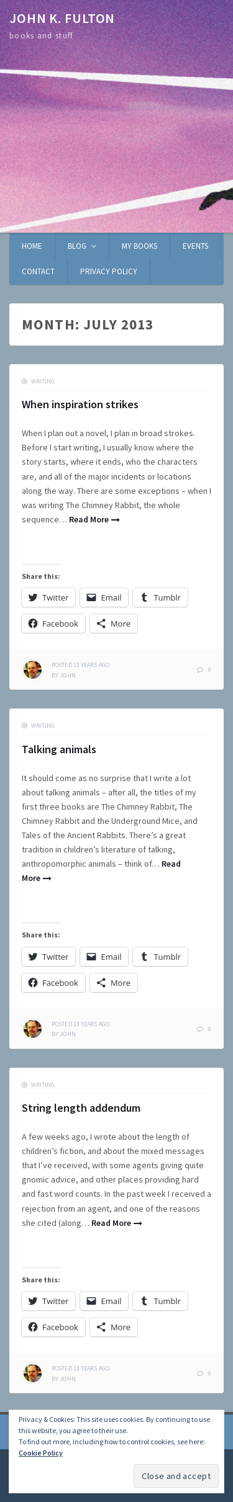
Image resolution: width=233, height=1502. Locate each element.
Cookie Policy (41, 1452)
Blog (77, 246)
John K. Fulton (62, 18)
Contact (38, 271)
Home (32, 246)
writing (43, 381)
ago (80, 665)
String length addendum (81, 1108)
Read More (89, 519)
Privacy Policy (108, 271)
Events (195, 246)
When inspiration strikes (80, 404)
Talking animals (59, 749)
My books (139, 246)
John (67, 675)
